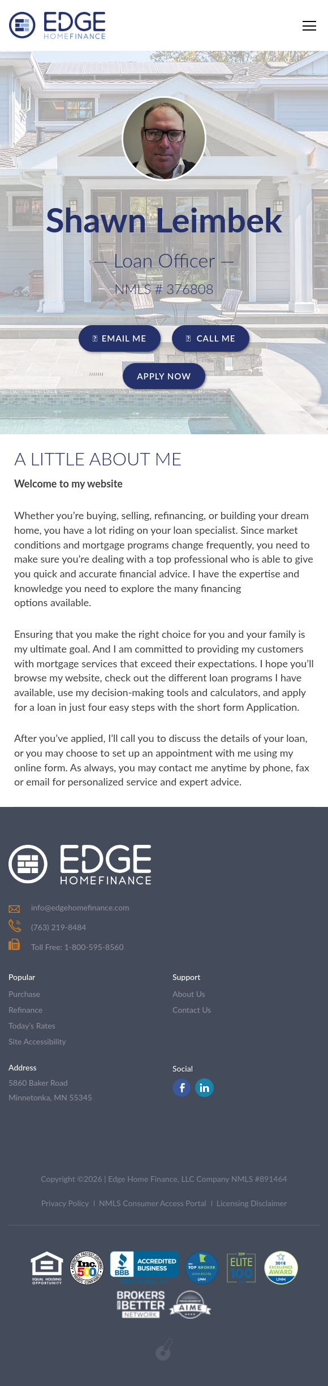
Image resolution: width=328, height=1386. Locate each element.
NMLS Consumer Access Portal (152, 1203)
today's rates (31, 1025)
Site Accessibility (37, 1041)
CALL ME (211, 338)
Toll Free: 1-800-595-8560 (66, 947)
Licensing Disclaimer (252, 1203)
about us (188, 994)
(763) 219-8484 (58, 927)
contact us (191, 1009)
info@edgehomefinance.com (80, 907)
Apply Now (164, 376)
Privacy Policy (65, 1203)
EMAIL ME (119, 338)
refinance (25, 1009)
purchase (24, 994)
